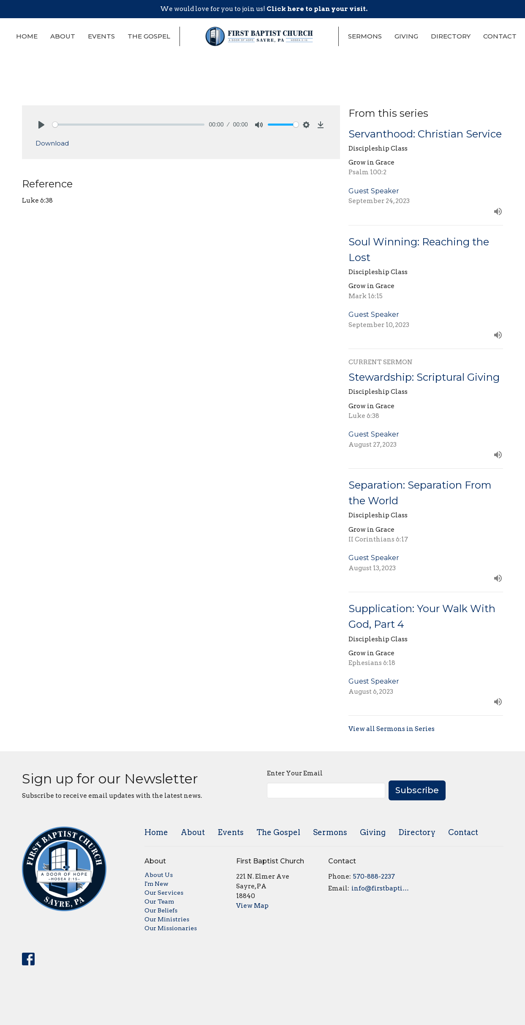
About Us (158, 874)
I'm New (156, 883)
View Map (252, 906)
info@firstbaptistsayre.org (381, 888)
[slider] (128, 125)
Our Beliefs (160, 910)
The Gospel (149, 36)
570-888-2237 (374, 876)
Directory (451, 36)
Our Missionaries (170, 928)
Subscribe (417, 790)
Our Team (159, 901)
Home (27, 36)
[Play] (41, 125)
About (62, 36)
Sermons (365, 36)
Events (101, 36)
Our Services (163, 892)
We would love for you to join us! (263, 9)
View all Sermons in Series (391, 729)
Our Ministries (166, 919)
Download (52, 143)
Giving (406, 36)
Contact (500, 36)
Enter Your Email (295, 773)
